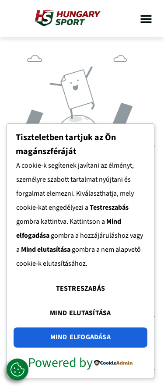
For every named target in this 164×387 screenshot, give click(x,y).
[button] (146, 19)
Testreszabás (80, 288)
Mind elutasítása (80, 313)
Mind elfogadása (80, 337)
